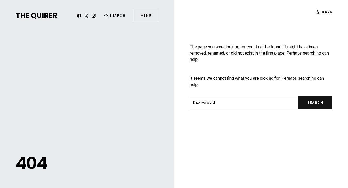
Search (315, 102)
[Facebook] (79, 16)
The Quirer (36, 15)
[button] (115, 15)
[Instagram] (94, 16)
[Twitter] (86, 16)
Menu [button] (146, 15)
